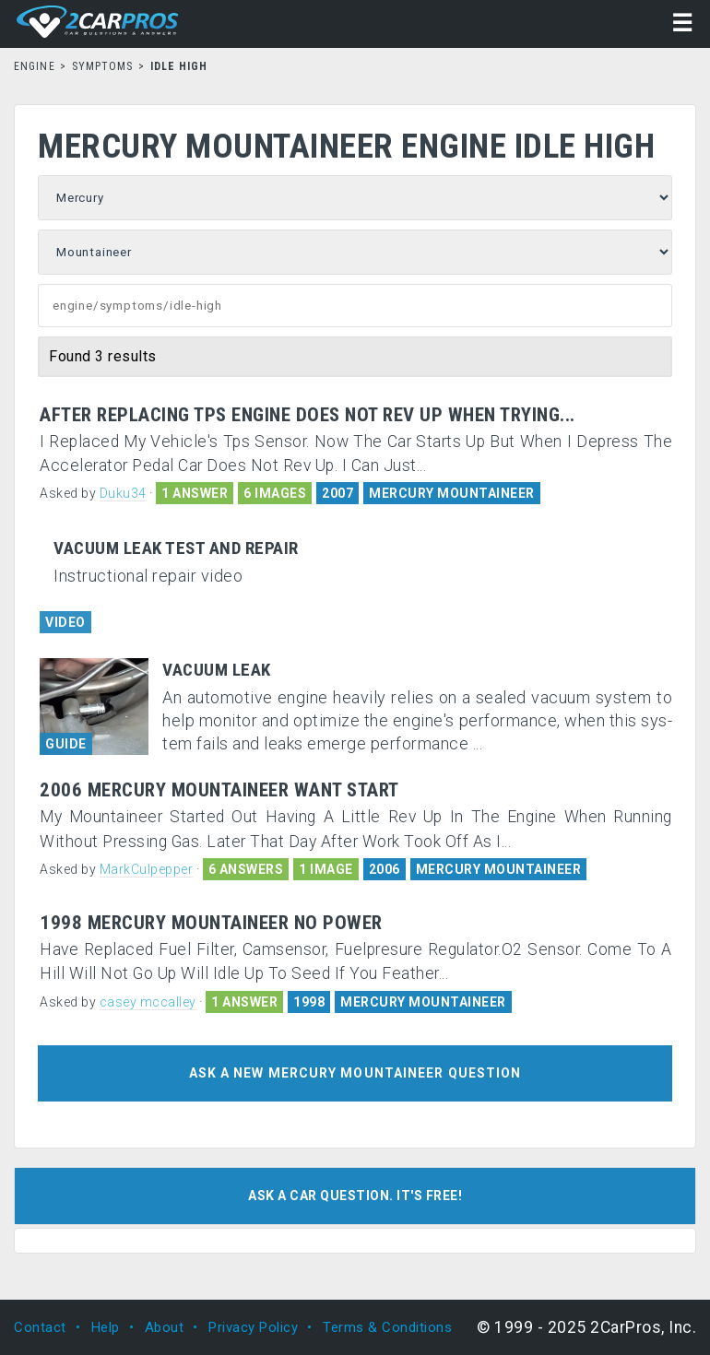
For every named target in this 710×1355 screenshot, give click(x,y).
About (164, 1327)
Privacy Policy (253, 1327)
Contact (40, 1327)
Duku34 (123, 493)
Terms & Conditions (387, 1327)
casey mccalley (148, 1002)
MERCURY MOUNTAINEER (452, 493)
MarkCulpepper (147, 869)
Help (105, 1327)
